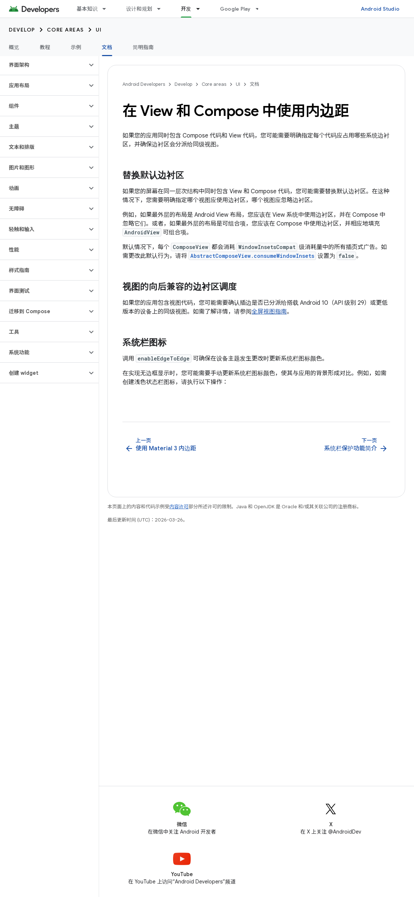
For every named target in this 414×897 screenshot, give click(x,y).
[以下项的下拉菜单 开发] (201, 9)
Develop (22, 29)
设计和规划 (139, 9)
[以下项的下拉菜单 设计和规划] (162, 9)
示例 (76, 47)
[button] (43, 65)
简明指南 (143, 47)
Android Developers (143, 84)
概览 (14, 47)
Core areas (65, 29)
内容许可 (178, 507)
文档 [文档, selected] (107, 47)
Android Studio (380, 9)
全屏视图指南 (269, 311)
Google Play (235, 9)
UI (99, 29)
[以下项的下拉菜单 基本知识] (107, 9)
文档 (254, 84)
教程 (45, 47)
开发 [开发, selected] (186, 9)
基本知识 (87, 9)
